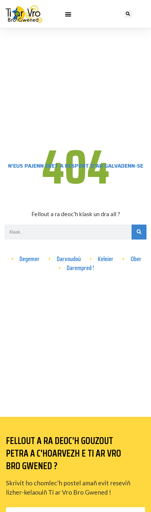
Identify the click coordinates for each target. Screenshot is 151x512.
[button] (68, 14)
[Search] (139, 232)
